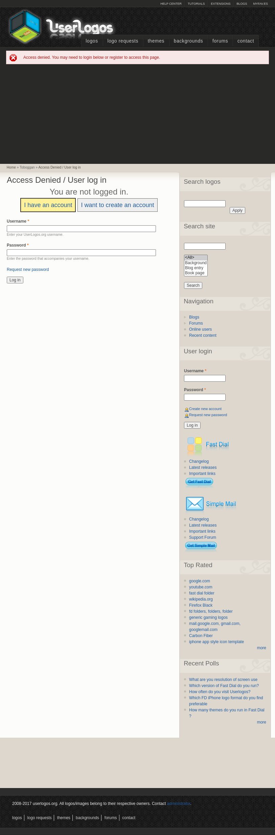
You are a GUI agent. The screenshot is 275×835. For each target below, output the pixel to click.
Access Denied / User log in (60, 167)
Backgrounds (188, 41)
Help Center (171, 3)
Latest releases (202, 467)
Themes (156, 41)
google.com (199, 581)
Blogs (241, 3)
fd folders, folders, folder (211, 611)
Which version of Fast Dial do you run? (224, 685)
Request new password (28, 269)
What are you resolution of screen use (223, 679)
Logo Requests (122, 41)
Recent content (202, 335)
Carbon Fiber (201, 635)
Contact (245, 41)
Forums (220, 41)
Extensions (220, 3)
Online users (200, 329)
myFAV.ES (260, 3)
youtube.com (200, 587)
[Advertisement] (137, 113)
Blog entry (195, 268)
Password (18, 245)
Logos (92, 41)
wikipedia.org (201, 599)
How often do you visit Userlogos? (219, 691)
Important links (202, 473)
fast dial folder (201, 593)
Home (11, 167)
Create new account (205, 409)
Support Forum (202, 537)
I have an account (48, 205)
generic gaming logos (208, 617)
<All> (195, 257)
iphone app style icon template (216, 641)
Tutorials (196, 3)
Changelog (199, 461)
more (261, 648)
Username (18, 221)
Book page (195, 273)
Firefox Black (200, 605)
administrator (178, 803)
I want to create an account (117, 205)
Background (195, 262)
